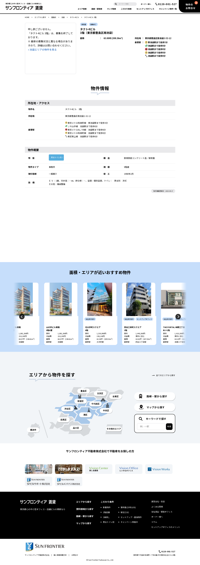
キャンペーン (168, 9)
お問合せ (74, 556)
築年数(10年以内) (128, 508)
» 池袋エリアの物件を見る (42, 49)
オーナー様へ (146, 4)
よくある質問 (157, 507)
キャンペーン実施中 (129, 523)
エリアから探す (40, 17)
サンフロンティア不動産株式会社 (37, 556)
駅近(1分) (125, 513)
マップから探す (83, 524)
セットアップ (145, 9)
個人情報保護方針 (60, 556)
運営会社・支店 (158, 502)
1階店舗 (106, 513)
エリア (82, 9)
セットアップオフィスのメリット (165, 528)
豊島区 (53, 17)
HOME (27, 17)
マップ (111, 9)
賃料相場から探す (85, 509)
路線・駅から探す (85, 517)
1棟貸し (106, 518)
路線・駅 (96, 9)
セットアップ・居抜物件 (131, 518)
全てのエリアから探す (165, 376)
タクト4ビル (74, 17)
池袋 (63, 17)
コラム (154, 522)
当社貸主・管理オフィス (161, 512)
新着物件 (107, 508)
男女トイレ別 (56, 157)
